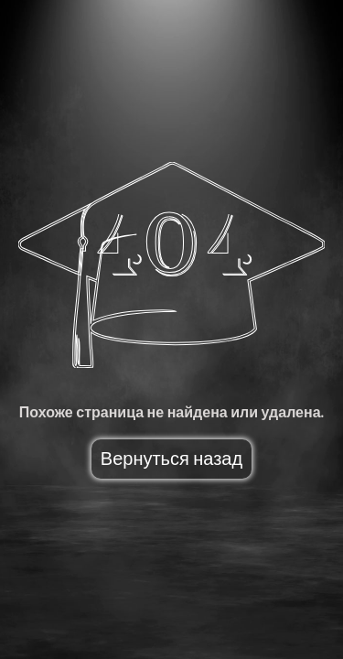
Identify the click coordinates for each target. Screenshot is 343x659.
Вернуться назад (171, 459)
